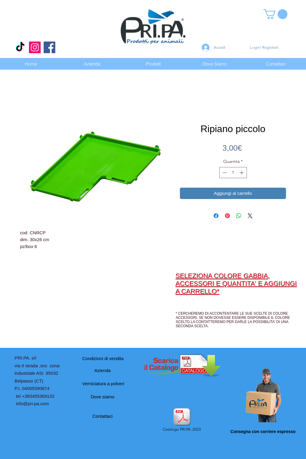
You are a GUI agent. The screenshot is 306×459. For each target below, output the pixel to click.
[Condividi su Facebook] (216, 215)
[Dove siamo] (102, 397)
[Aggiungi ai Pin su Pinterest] (227, 215)
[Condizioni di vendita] (103, 358)
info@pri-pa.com (32, 403)
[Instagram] (35, 47)
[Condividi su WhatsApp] (238, 215)
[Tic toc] (20, 47)
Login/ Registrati (264, 47)
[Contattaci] (102, 416)
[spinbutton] (233, 172)
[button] (275, 14)
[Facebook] (49, 47)
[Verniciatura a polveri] (103, 383)
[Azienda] (102, 370)
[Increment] (242, 172)
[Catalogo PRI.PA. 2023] (181, 420)
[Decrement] (224, 172)
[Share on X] (250, 215)
